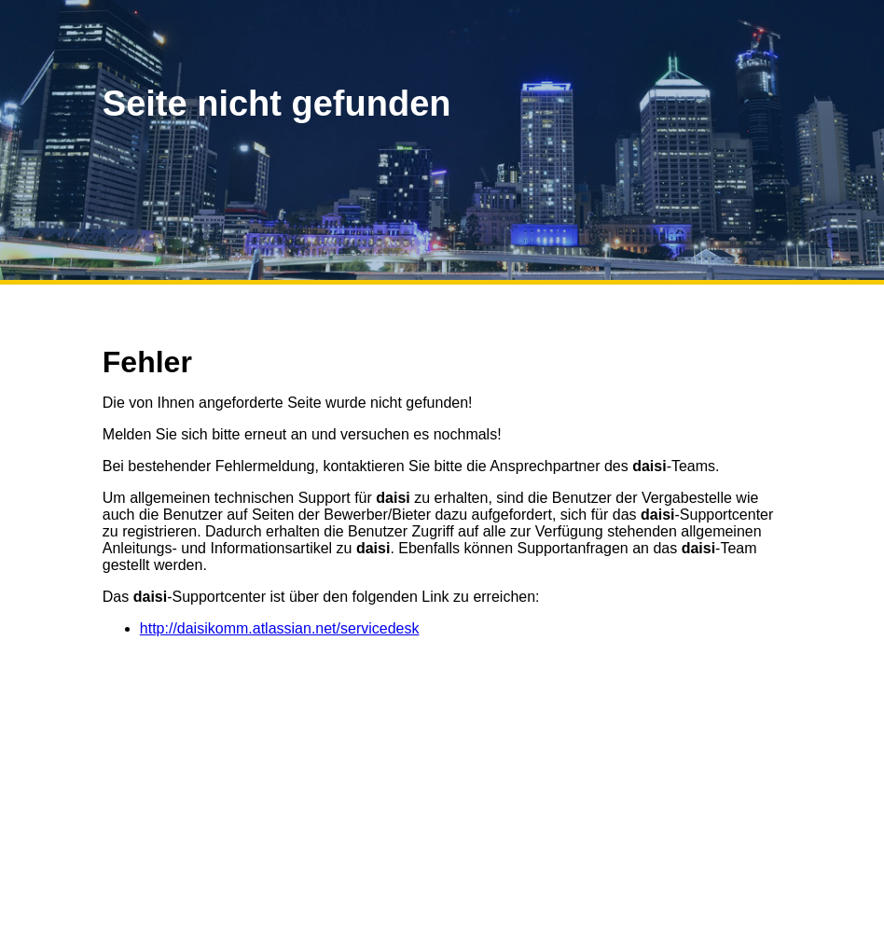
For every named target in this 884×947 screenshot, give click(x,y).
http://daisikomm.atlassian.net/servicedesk (280, 628)
